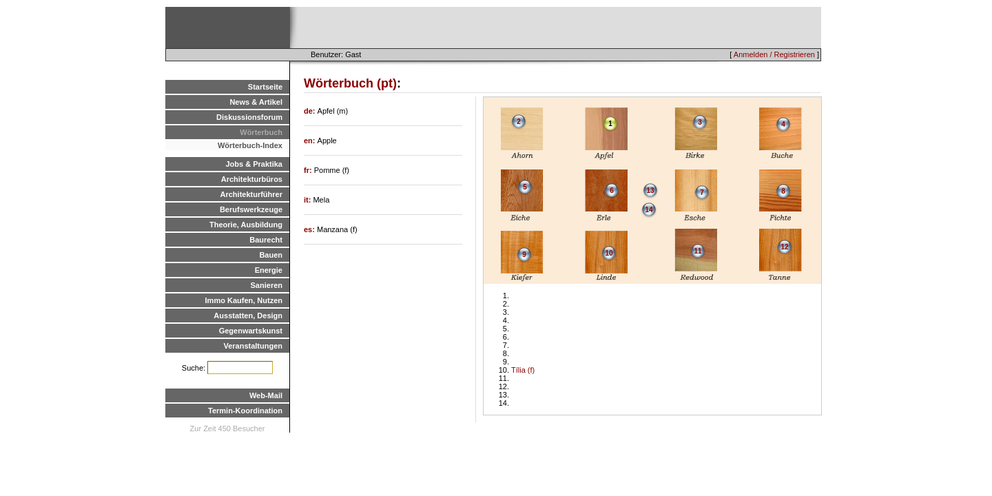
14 (648, 210)
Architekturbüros (251, 179)
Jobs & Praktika (253, 164)
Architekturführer (251, 194)
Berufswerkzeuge (251, 209)
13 (650, 190)
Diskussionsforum (249, 117)
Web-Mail (265, 395)
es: (310, 229)
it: (308, 200)
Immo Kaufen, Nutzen (243, 300)
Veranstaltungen (252, 346)
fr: (309, 170)
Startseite (265, 87)
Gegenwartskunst (250, 331)
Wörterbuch (261, 132)
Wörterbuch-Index (250, 145)
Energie (268, 270)
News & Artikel (255, 102)
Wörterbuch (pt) (350, 83)
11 (697, 251)
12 (784, 247)
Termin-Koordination (245, 410)
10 (608, 253)
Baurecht (265, 240)
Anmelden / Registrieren (774, 54)
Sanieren (266, 285)
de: (311, 111)
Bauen (270, 255)
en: (311, 140)
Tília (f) (523, 370)
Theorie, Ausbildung (245, 224)
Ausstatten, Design (248, 315)
